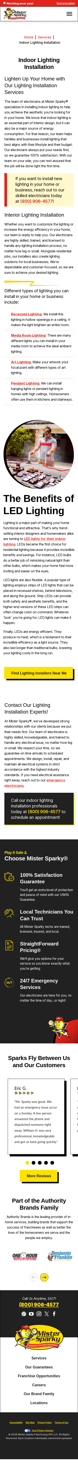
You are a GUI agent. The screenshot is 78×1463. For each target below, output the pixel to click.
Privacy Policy (44, 1422)
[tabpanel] (36, 1116)
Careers (39, 1385)
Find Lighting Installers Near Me (39, 673)
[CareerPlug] (23, 1314)
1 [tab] (26, 1161)
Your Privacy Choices (39, 1430)
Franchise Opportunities (39, 1376)
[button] (69, 14)
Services (44, 37)
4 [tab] (44, 1161)
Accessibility (16, 1422)
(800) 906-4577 (44, 811)
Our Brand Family (39, 1394)
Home (28, 37)
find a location (66, 3)
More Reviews (39, 1176)
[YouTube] (31, 1314)
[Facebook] (54, 1314)
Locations (39, 1403)
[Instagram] (39, 1314)
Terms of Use (61, 1422)
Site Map (30, 1422)
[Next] (44, 1277)
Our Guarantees (39, 1367)
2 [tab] (32, 1161)
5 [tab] (51, 1161)
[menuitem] (38, 1358)
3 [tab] (38, 1161)
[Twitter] (46, 1314)
